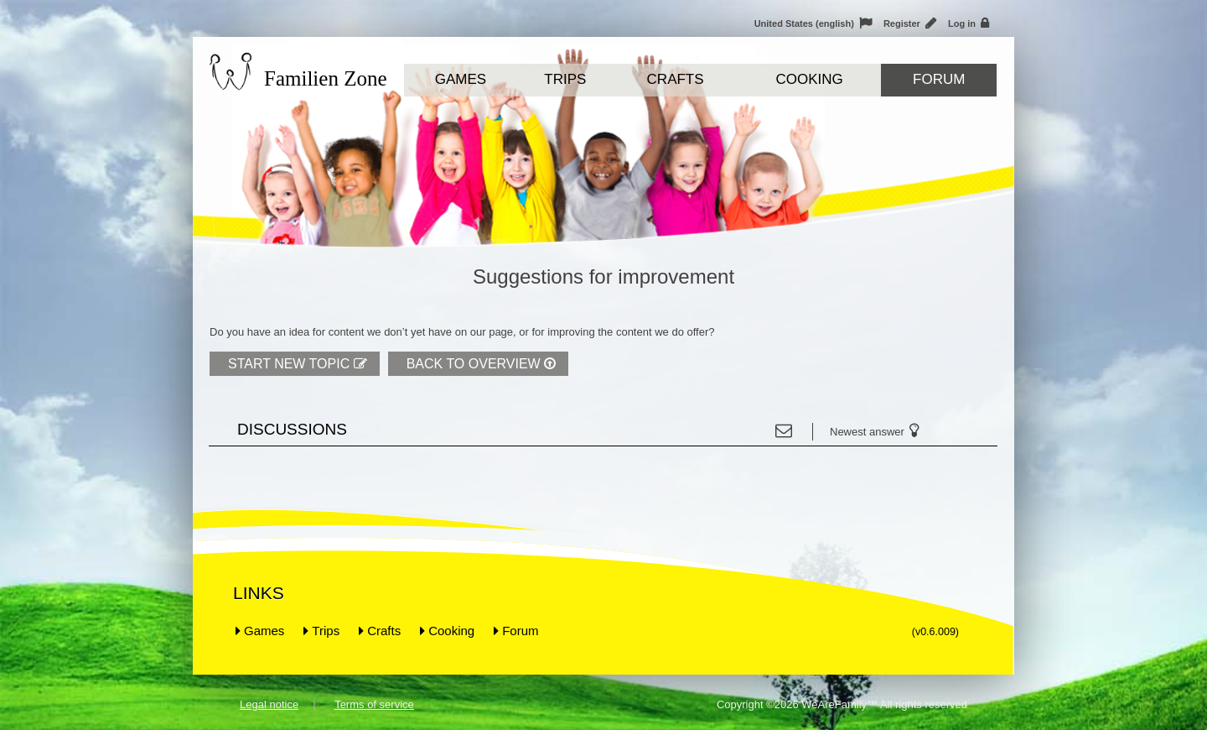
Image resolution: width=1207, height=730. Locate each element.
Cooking (808, 79)
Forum (939, 79)
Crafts (675, 79)
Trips (565, 79)
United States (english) (813, 23)
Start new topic (297, 364)
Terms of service (374, 704)
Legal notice (269, 704)
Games (460, 79)
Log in (968, 23)
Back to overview (482, 364)
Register (909, 23)
